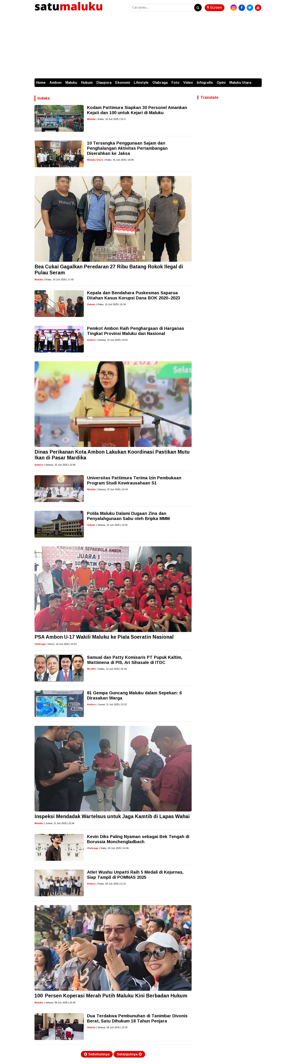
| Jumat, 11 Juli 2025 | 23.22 (112, 704)
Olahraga (160, 82)
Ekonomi (122, 82)
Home (41, 82)
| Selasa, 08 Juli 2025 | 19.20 (111, 1027)
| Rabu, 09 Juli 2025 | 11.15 (111, 883)
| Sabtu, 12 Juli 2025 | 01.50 (112, 669)
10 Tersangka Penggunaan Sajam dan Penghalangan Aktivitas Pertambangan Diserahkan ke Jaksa (127, 148)
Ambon (56, 82)
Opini (221, 82)
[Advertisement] (148, 46)
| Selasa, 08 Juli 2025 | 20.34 (59, 1002)
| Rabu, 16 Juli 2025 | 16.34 (111, 304)
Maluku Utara (240, 82)
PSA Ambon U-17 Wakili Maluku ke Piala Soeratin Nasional (104, 637)
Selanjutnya (129, 1054)
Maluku (71, 82)
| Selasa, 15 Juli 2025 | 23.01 (112, 340)
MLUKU (91, 669)
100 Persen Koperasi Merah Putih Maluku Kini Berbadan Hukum (111, 995)
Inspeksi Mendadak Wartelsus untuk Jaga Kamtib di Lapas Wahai (112, 816)
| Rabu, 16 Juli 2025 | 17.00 (59, 279)
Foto (175, 82)
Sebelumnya (97, 1054)
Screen (214, 7)
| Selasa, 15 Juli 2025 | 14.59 (111, 525)
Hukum (87, 82)
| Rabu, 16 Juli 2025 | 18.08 (119, 159)
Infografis (205, 82)
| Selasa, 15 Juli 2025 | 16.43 (112, 489)
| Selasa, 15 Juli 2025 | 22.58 (59, 464)
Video (188, 82)
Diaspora (103, 82)
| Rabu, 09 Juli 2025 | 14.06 (114, 848)
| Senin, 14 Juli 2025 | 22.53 (62, 644)
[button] (257, 80)
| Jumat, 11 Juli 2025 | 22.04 (59, 823)
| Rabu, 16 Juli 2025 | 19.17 (111, 119)
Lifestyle (141, 82)
